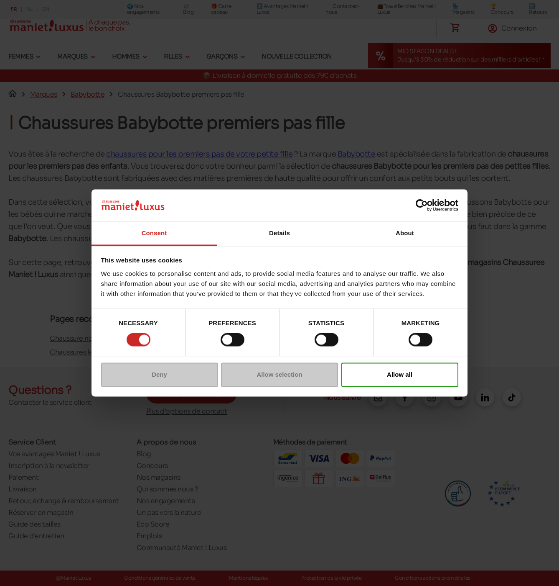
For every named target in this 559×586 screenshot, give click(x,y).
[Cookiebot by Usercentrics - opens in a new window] (421, 205)
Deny (159, 374)
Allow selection (279, 374)
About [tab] (405, 232)
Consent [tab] (154, 232)
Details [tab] (279, 232)
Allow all (399, 374)
